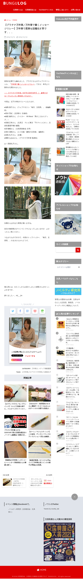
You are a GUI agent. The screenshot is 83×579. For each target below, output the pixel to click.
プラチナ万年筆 (36, 372)
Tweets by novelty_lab (51, 509)
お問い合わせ (75, 10)
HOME (41, 570)
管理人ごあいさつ (62, 10)
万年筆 (34, 369)
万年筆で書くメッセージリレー (22, 84)
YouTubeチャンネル (46, 10)
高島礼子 (48, 372)
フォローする (30, 356)
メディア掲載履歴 (44, 369)
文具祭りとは (18, 10)
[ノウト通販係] (68, 185)
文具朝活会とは (30, 10)
